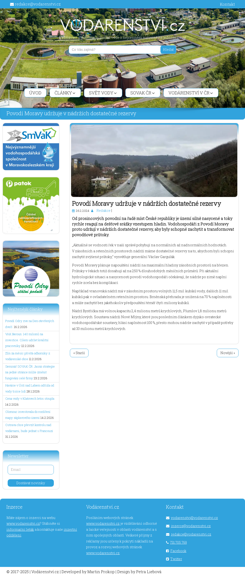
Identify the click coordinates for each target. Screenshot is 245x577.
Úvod (35, 93)
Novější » (227, 353)
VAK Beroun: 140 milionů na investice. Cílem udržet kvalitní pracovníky (27, 340)
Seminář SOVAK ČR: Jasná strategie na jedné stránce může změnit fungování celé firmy (30, 372)
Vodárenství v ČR (190, 93)
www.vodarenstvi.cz (23, 523)
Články (65, 93)
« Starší (79, 353)
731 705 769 (178, 542)
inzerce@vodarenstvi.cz (191, 526)
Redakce (103, 210)
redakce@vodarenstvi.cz (38, 3)
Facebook (178, 550)
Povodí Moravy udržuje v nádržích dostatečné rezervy (146, 204)
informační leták (20, 529)
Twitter (176, 559)
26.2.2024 (82, 211)
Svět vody (103, 93)
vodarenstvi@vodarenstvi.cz (194, 517)
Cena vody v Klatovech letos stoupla (29, 398)
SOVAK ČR (142, 93)
